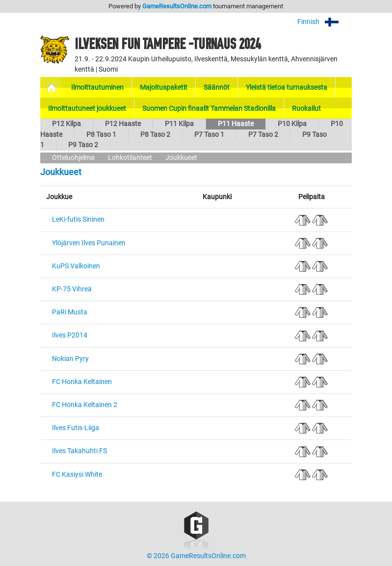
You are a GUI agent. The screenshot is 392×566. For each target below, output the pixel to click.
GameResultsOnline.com (176, 6)
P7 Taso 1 (209, 134)
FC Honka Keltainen (82, 382)
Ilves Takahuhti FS (79, 451)
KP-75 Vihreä (72, 289)
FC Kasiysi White (77, 474)
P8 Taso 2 (155, 134)
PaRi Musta (69, 312)
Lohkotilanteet (130, 158)
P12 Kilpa (66, 124)
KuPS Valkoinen (76, 266)
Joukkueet (181, 158)
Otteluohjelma (73, 158)
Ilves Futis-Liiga (75, 428)
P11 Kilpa (179, 124)
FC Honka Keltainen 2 (84, 405)
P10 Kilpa (292, 124)
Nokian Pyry (70, 359)
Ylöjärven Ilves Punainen (89, 243)
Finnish (324, 22)
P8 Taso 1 (101, 134)
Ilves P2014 (69, 335)
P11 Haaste (236, 124)
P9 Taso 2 (83, 145)
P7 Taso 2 (263, 134)
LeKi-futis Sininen (78, 219)
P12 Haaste (123, 124)
